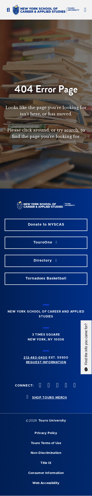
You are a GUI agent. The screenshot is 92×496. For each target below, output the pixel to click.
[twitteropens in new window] (48, 386)
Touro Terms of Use (46, 443)
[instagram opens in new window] (56, 386)
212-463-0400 (36, 357)
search (71, 130)
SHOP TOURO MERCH (49, 397)
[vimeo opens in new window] (65, 386)
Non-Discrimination (46, 453)
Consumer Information (46, 473)
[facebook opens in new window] (39, 386)
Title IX (46, 463)
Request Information (46, 362)
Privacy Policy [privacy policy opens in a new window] (46, 433)
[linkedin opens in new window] (74, 386)
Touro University (52, 420)
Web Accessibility (45, 483)
